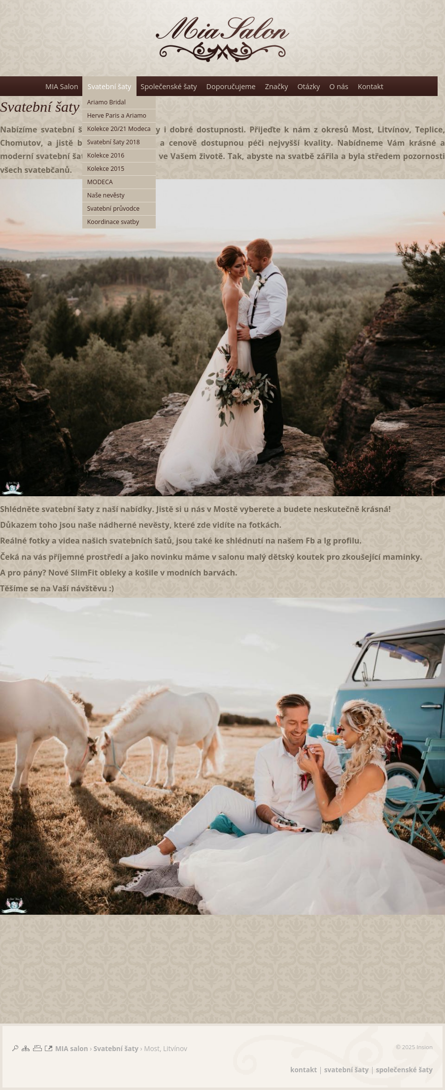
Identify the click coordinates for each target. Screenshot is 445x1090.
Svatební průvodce (113, 208)
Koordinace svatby (113, 222)
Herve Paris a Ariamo (116, 115)
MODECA (100, 182)
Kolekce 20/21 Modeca (119, 129)
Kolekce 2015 (106, 168)
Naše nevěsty (106, 195)
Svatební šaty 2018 (113, 142)
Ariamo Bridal (106, 102)
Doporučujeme (231, 86)
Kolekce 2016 (106, 155)
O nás (338, 86)
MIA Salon (61, 86)
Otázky (308, 86)
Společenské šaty (168, 86)
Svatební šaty (109, 86)
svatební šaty (346, 1069)
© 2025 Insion (414, 1047)
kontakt (303, 1069)
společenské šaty (404, 1069)
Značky (276, 86)
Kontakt (370, 86)
